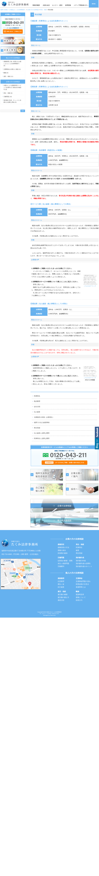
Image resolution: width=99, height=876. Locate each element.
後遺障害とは (81, 587)
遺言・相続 (8, 76)
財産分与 (79, 600)
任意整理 (61, 581)
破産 (77, 550)
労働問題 (8, 96)
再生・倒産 (8, 93)
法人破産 (37, 412)
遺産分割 (61, 600)
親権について (81, 597)
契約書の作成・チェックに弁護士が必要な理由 (12, 101)
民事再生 (37, 396)
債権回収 (61, 544)
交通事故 (79, 578)
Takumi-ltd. (53, 615)
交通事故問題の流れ (83, 581)
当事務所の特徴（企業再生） (44, 417)
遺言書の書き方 (63, 597)
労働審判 (61, 566)
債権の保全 (62, 550)
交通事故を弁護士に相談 (12, 69)
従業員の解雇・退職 (65, 561)
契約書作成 (80, 558)
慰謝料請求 (80, 594)
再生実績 (37, 428)
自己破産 (61, 587)
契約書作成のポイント (84, 566)
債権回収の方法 (63, 547)
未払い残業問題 (63, 563)
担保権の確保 (62, 553)
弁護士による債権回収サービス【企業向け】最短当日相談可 (12, 87)
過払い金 (61, 584)
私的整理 (37, 401)
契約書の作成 (81, 561)
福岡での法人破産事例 (41, 422)
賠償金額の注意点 (82, 584)
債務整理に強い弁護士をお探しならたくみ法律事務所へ (12, 63)
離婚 (6, 73)
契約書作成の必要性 (83, 563)
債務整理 (61, 578)
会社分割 (37, 407)
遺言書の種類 (62, 594)
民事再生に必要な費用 (41, 438)
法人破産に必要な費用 (41, 433)
